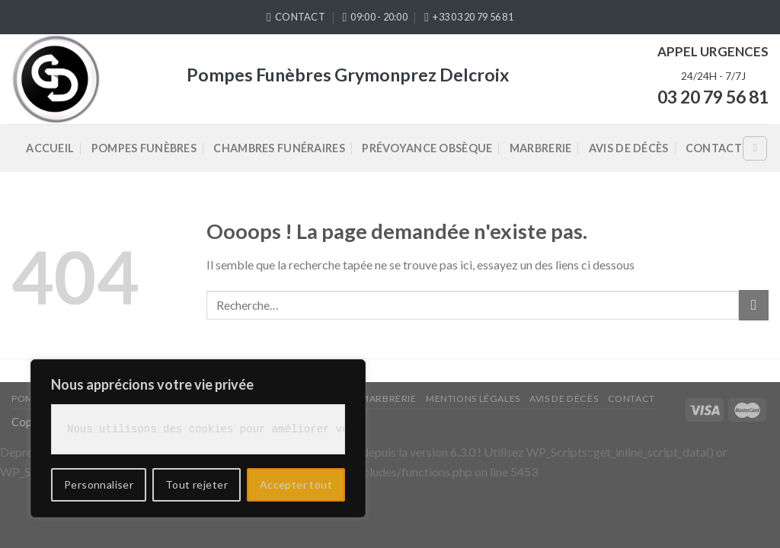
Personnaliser (98, 484)
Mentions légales (473, 398)
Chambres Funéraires (278, 148)
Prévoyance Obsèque (427, 148)
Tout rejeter (196, 484)
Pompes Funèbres (144, 148)
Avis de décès (629, 148)
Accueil (50, 148)
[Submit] (754, 305)
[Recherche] (755, 148)
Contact (714, 148)
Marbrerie (541, 148)
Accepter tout (296, 484)
